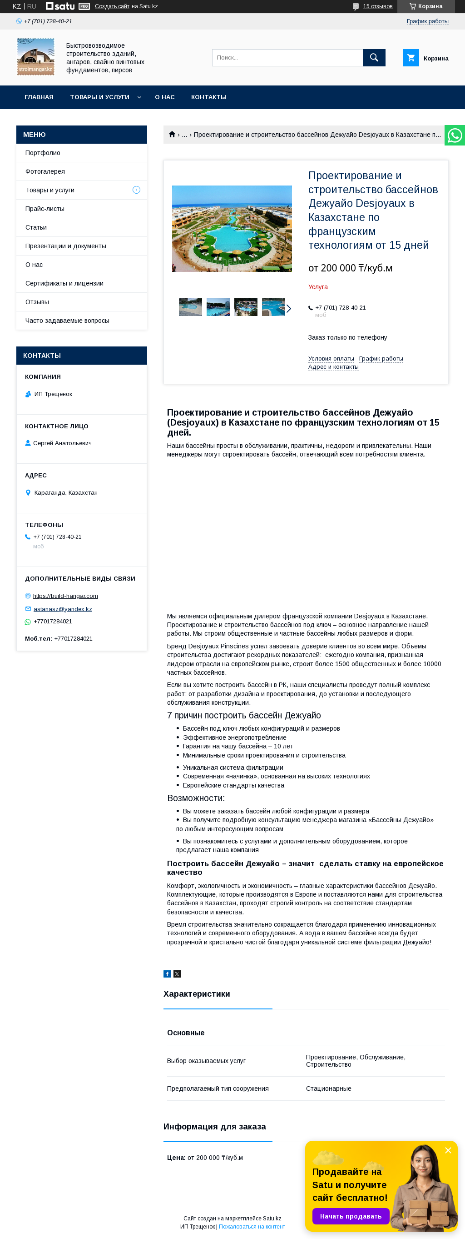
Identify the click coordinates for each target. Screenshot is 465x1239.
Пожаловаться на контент (252, 1227)
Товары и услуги (99, 97)
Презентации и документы (65, 246)
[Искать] (374, 57)
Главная (39, 97)
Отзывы (37, 302)
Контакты (209, 97)
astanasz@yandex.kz (63, 608)
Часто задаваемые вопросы (67, 320)
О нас (165, 97)
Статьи (36, 227)
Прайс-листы (44, 208)
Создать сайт (112, 6)
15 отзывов (378, 6)
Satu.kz (272, 1218)
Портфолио (42, 152)
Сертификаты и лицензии (64, 283)
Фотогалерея (45, 171)
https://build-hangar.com (65, 595)
